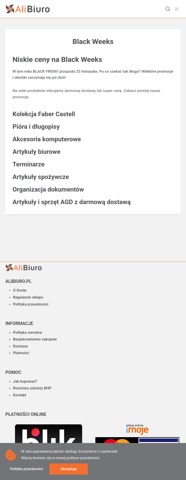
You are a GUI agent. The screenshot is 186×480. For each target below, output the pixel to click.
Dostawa (20, 346)
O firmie (19, 290)
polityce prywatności (83, 458)
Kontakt (19, 395)
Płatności (21, 353)
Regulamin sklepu (28, 297)
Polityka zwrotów (27, 332)
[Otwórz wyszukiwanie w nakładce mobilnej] (168, 9)
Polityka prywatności (30, 304)
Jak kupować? (25, 381)
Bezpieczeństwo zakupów (35, 339)
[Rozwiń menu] (176, 8)
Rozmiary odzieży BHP (32, 388)
